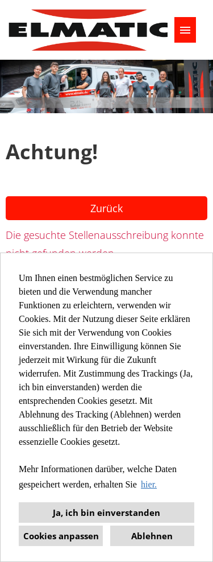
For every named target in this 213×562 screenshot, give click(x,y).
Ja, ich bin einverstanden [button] (106, 512)
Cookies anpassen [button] (61, 536)
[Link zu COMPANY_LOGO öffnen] (88, 30)
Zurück (106, 208)
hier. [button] (149, 484)
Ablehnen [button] (152, 536)
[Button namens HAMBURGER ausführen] (185, 30)
